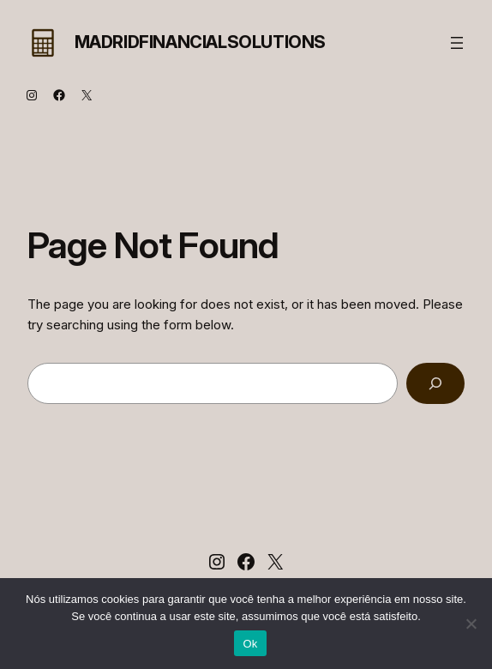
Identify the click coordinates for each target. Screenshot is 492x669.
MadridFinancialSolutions (200, 42)
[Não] (470, 623)
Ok (250, 643)
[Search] (435, 383)
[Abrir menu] (457, 43)
